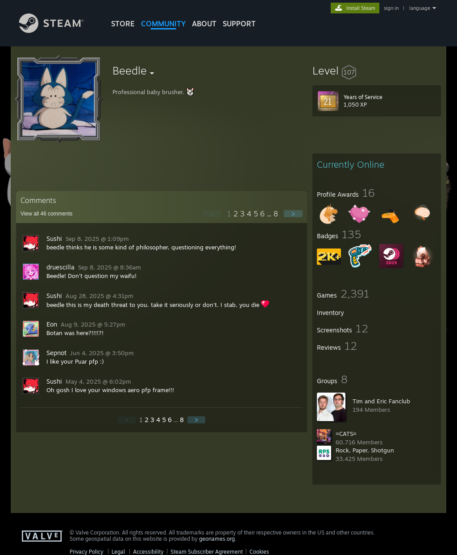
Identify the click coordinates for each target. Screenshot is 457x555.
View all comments (47, 214)
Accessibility (148, 551)
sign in (391, 8)
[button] (376, 70)
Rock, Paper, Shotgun (365, 450)
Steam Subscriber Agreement (206, 551)
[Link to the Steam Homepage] (58, 30)
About (204, 23)
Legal (118, 551)
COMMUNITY (163, 23)
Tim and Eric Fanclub (381, 401)
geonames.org (217, 538)
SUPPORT (239, 23)
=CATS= (346, 433)
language (419, 8)
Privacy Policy (87, 551)
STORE (123, 23)
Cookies (259, 551)
